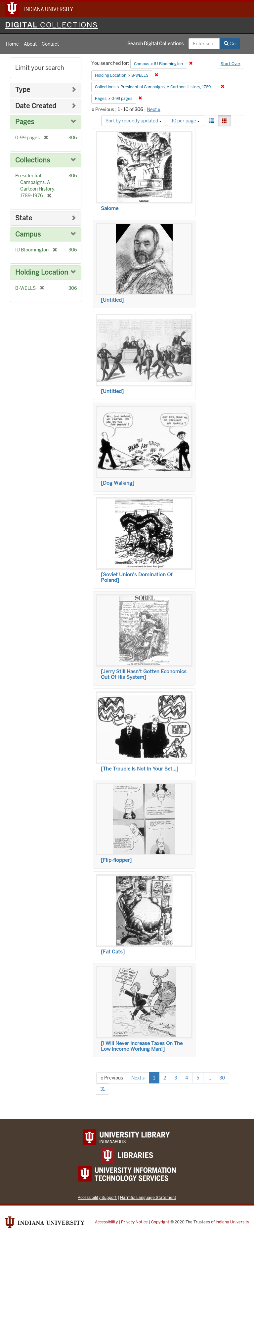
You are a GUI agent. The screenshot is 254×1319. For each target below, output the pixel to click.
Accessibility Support (97, 1197)
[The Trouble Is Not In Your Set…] (139, 769)
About (30, 44)
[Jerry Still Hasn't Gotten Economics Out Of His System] (144, 674)
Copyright (160, 1222)
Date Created (35, 106)
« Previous (112, 1078)
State (23, 218)
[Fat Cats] (113, 951)
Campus (28, 234)
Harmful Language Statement (148, 1197)
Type (22, 90)
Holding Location (41, 272)
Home (12, 44)
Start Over (230, 63)
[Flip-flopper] (116, 860)
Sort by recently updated (134, 121)
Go (229, 44)
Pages (24, 122)
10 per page (185, 121)
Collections (32, 160)
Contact (50, 44)
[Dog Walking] (117, 483)
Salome (109, 208)
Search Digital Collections (155, 44)
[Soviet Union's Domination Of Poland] (136, 577)
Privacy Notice (134, 1222)
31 (102, 1089)
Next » (153, 109)
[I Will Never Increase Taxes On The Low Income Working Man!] (142, 1046)
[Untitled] (112, 300)
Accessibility (106, 1222)
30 (222, 1078)
